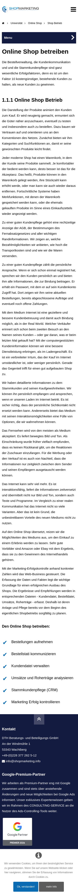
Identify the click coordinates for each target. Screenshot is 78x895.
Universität (16, 23)
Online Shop (35, 23)
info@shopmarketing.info (23, 761)
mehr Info (51, 886)
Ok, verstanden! (26, 886)
